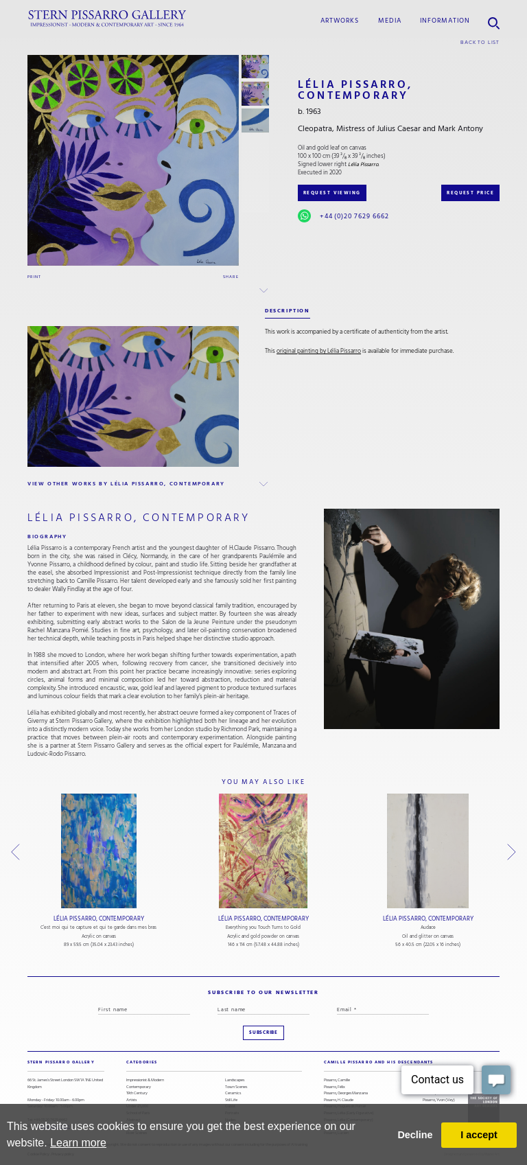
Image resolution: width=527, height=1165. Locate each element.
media (389, 20)
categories (141, 1062)
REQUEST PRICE (470, 193)
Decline (414, 1134)
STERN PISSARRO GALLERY (61, 1062)
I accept (478, 1134)
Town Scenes (236, 1087)
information (445, 20)
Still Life (231, 1100)
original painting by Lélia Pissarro (319, 351)
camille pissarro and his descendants (378, 1062)
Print (34, 276)
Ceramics (233, 1093)
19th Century (137, 1093)
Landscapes (234, 1080)
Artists (131, 1100)
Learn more (78, 1143)
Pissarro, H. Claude (338, 1100)
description (287, 310)
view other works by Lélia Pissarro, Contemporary (126, 483)
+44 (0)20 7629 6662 (354, 216)
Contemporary (138, 1087)
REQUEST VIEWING (332, 193)
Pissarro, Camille (337, 1080)
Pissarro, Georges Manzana (346, 1093)
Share (231, 276)
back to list (480, 42)
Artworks (339, 20)
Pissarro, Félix (334, 1087)
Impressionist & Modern (145, 1080)
